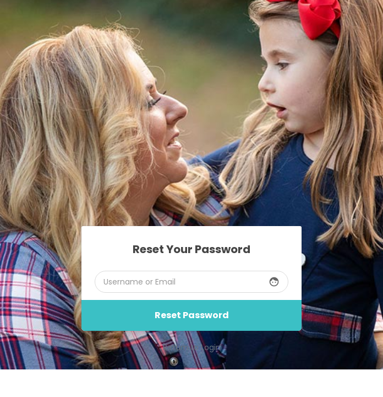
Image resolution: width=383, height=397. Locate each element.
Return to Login (192, 347)
